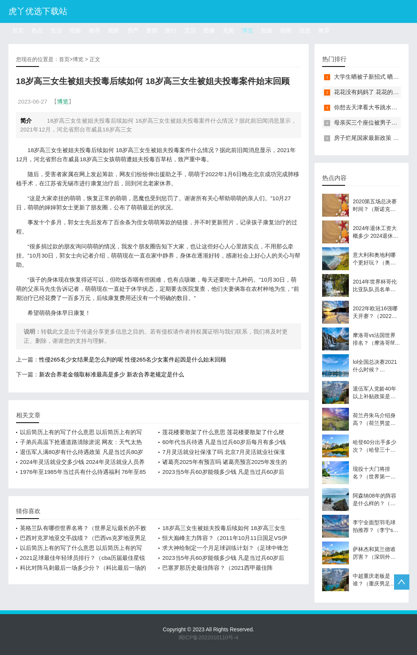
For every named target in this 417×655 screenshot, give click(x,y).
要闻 (152, 30)
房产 (132, 30)
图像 (209, 30)
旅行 (171, 30)
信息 (305, 30)
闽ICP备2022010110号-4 (208, 637)
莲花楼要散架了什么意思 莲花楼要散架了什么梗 (223, 432)
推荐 (94, 30)
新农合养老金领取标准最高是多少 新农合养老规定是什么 (111, 374)
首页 (18, 30)
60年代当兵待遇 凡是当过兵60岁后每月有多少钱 (224, 442)
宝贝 (190, 30)
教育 (324, 30)
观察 (113, 30)
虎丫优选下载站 (37, 11)
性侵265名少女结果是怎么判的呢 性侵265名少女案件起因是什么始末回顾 (132, 359)
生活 (56, 30)
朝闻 (286, 30)
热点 (37, 30)
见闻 (228, 30)
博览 (247, 30)
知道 (266, 30)
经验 (75, 30)
